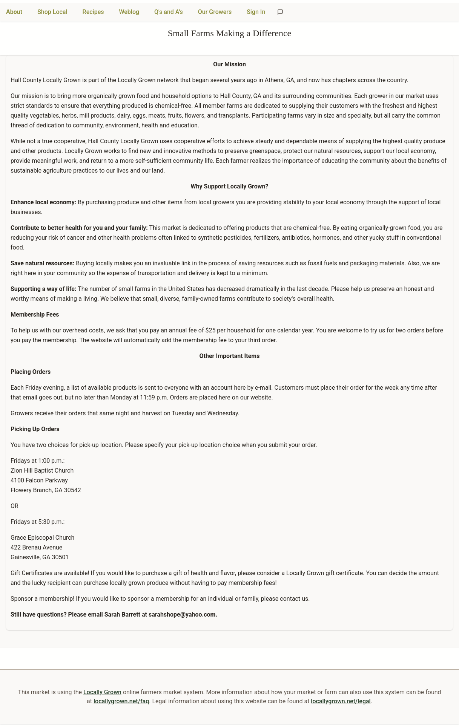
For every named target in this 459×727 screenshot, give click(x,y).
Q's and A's (168, 11)
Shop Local (52, 11)
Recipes (93, 11)
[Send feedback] (280, 12)
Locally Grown (102, 692)
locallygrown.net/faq (121, 701)
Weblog (129, 11)
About (14, 11)
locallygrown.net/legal (340, 701)
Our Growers (215, 11)
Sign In (256, 11)
